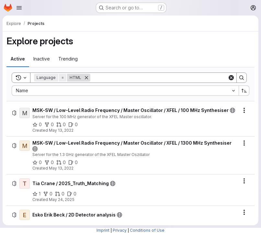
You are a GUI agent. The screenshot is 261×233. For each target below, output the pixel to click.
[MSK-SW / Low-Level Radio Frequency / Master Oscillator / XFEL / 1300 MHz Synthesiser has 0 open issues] (73, 162)
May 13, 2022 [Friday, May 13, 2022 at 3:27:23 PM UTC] (61, 130)
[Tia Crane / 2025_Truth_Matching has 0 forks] (47, 193)
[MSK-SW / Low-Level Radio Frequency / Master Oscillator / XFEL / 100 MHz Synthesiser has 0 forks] (49, 124)
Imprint (102, 230)
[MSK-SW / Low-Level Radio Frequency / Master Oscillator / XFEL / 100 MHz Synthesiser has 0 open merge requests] (61, 124)
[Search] (159, 78)
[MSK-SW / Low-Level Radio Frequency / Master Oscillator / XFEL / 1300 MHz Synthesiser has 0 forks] (49, 162)
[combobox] (125, 90)
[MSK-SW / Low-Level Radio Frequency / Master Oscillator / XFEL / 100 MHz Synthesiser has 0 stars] (37, 124)
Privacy (120, 230)
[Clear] (231, 78)
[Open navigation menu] (19, 8)
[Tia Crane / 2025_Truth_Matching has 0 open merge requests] (59, 193)
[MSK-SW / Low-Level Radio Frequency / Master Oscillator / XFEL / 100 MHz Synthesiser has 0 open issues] (73, 124)
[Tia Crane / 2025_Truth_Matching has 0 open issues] (71, 193)
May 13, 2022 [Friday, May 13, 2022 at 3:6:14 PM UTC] (61, 168)
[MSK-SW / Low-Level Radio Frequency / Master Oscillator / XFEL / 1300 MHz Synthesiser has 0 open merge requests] (61, 162)
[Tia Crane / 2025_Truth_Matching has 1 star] (36, 193)
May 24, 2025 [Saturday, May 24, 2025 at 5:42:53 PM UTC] (61, 199)
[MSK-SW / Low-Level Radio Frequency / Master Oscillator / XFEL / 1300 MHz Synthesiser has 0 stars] (37, 162)
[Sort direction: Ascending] (244, 90)
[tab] (17, 59)
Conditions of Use (147, 230)
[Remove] (86, 78)
